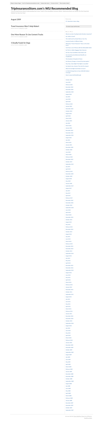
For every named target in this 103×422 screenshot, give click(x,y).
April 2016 (68, 212)
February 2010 (69, 340)
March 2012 (68, 282)
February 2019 (69, 171)
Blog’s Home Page (16, 3)
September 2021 (70, 135)
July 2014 (68, 236)
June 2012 (68, 275)
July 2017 (68, 190)
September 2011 (70, 294)
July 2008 (68, 386)
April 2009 (68, 364)
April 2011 (68, 306)
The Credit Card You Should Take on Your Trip (76, 38)
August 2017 (69, 188)
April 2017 (68, 195)
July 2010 (68, 328)
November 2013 (69, 248)
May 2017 (68, 193)
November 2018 (69, 174)
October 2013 (69, 251)
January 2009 (69, 371)
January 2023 (69, 120)
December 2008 (69, 374)
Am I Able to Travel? (70, 36)
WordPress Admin (88, 418)
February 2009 (69, 369)
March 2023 (68, 118)
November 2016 (69, 202)
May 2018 (68, 181)
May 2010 (68, 333)
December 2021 (69, 130)
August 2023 (69, 113)
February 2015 (69, 227)
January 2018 (69, 183)
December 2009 (69, 345)
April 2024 (68, 101)
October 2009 (69, 350)
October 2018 (69, 176)
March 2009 (68, 366)
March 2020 (68, 154)
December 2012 (69, 265)
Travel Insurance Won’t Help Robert (25, 26)
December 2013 (69, 246)
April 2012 (68, 280)
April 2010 (68, 335)
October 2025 (69, 80)
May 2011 (68, 304)
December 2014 (69, 229)
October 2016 (69, 205)
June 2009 (68, 359)
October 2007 (69, 407)
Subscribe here (45, 3)
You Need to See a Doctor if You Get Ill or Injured (77, 66)
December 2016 (69, 200)
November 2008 (69, 376)
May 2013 (68, 260)
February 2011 (69, 311)
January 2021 (69, 145)
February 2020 (69, 157)
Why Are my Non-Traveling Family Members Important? (79, 34)
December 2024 (69, 87)
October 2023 (69, 111)
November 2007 (69, 405)
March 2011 (68, 309)
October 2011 (69, 292)
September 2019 (70, 164)
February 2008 (69, 398)
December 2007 (69, 403)
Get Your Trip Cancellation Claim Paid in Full (76, 52)
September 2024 (70, 92)
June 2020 (68, 152)
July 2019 (68, 166)
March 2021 (68, 142)
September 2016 (70, 207)
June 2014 (68, 239)
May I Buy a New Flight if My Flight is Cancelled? (77, 63)
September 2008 (70, 381)
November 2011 (69, 289)
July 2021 (68, 140)
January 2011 (69, 313)
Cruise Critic (54, 3)
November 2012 (69, 267)
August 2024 (69, 94)
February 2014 (69, 243)
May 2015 (68, 224)
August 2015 (69, 222)
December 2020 (69, 147)
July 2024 (68, 96)
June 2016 (68, 210)
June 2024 (68, 99)
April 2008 (68, 393)
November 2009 (69, 347)
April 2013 (68, 263)
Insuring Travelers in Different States (74, 41)
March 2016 (68, 215)
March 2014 (68, 241)
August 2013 (69, 256)
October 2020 (69, 149)
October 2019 (69, 161)
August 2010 (69, 325)
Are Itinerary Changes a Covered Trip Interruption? (77, 61)
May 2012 (68, 277)
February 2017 (69, 198)
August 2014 (69, 234)
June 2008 (68, 388)
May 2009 (68, 362)
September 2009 (70, 352)
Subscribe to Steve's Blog (73, 21)
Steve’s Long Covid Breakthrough (73, 75)
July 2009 (68, 357)
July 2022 (68, 123)
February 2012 (69, 284)
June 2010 (68, 330)
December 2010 (69, 316)
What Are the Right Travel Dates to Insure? (76, 68)
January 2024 (69, 106)
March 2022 (68, 125)
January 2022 (69, 128)
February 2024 (69, 104)
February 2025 (69, 84)
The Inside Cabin (64, 3)
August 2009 (69, 354)
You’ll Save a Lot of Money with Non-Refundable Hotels (79, 47)
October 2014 (69, 231)
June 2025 (68, 82)
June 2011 (68, 301)
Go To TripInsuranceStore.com (31, 3)
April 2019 (68, 169)
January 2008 (69, 400)
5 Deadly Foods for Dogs (20, 43)
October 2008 (69, 378)
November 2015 (69, 217)
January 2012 (69, 287)
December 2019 (69, 159)
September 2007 (70, 410)
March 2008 (68, 395)
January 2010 (69, 342)
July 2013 (68, 258)
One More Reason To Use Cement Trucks (27, 34)
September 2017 (70, 186)
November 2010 (69, 318)
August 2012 (69, 272)
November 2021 (69, 132)
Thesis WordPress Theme (79, 416)
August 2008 (69, 383)
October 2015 (69, 219)
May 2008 (68, 391)
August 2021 (69, 137)
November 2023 (69, 108)
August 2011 (69, 296)
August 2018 (69, 178)
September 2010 (70, 323)
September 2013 (70, 253)
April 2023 (68, 116)
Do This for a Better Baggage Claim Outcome (76, 50)
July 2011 (68, 299)
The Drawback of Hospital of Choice (74, 59)
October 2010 (69, 321)
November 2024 (69, 89)
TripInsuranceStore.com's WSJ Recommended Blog (44, 8)
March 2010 (68, 337)
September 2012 (70, 270)
